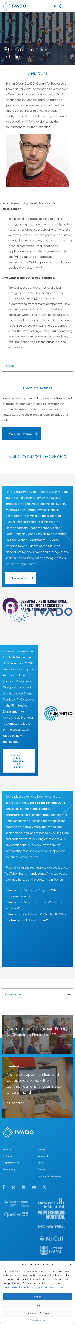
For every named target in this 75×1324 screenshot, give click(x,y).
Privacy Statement (37, 1320)
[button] (70, 1264)
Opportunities (10, 1162)
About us (7, 1149)
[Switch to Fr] (20, 1176)
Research (43, 1156)
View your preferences (37, 1313)
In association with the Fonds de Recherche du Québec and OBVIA (18, 657)
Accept (37, 1296)
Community (8, 1169)
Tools (41, 1162)
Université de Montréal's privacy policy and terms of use (33, 1287)
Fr (55, 6)
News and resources (49, 1175)
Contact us (44, 1169)
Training (7, 1156)
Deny (37, 1305)
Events (41, 1149)
